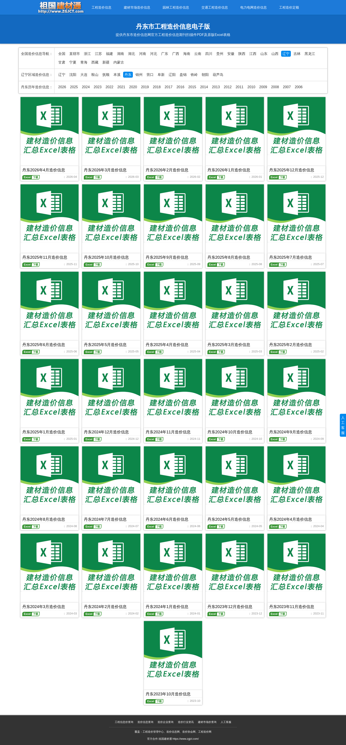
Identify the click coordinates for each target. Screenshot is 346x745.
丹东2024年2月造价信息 (105, 607)
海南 (186, 54)
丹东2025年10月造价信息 (106, 257)
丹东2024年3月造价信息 (43, 607)
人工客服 (226, 722)
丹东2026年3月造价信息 (105, 170)
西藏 (94, 62)
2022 (109, 87)
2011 (240, 87)
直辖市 (74, 54)
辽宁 (286, 54)
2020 (133, 87)
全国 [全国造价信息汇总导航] (61, 54)
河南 (142, 54)
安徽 (230, 54)
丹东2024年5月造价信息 (228, 519)
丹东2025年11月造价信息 (44, 257)
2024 (86, 87)
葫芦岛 (218, 75)
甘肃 (61, 62)
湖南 (120, 54)
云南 (197, 54)
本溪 (116, 75)
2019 (145, 87)
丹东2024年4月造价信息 (290, 519)
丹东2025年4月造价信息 (167, 345)
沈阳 (72, 75)
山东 (263, 54)
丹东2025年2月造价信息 (290, 345)
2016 (180, 87)
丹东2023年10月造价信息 (168, 694)
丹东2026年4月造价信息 (43, 170)
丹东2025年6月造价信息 (43, 345)
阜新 (161, 75)
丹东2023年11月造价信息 (291, 607)
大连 (83, 75)
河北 (153, 54)
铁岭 (194, 75)
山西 (274, 54)
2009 (263, 87)
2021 (121, 87)
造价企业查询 (165, 722)
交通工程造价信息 (214, 7)
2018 (157, 87)
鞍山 (94, 75)
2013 (216, 87)
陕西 (241, 54)
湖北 (131, 54)
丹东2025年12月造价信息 (291, 170)
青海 (83, 62)
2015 (192, 87)
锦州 (139, 75)
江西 (252, 54)
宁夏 (72, 62)
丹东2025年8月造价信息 (228, 257)
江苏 (98, 54)
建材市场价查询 (207, 722)
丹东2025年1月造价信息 (43, 432)
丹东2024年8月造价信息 (43, 519)
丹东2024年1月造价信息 (167, 607)
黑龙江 (310, 54)
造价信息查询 (145, 722)
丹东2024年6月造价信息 (167, 519)
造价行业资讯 (186, 722)
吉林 (297, 54)
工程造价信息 (101, 7)
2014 (204, 87)
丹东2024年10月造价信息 (229, 432)
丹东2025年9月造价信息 (167, 257)
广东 (164, 54)
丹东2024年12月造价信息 (106, 432)
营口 (150, 75)
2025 (74, 87)
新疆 (105, 62)
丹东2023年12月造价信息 (229, 607)
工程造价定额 (289, 7)
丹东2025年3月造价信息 (228, 345)
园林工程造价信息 (176, 7)
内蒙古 (118, 62)
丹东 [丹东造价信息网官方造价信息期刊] (128, 75)
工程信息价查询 (124, 722)
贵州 (219, 54)
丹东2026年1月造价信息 (228, 170)
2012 (228, 87)
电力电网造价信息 (253, 7)
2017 (169, 87)
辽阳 (172, 75)
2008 (275, 87)
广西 (175, 54)
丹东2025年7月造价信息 (290, 257)
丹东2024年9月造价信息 (290, 432)
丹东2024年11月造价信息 (168, 432)
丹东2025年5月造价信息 (105, 345)
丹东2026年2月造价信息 (167, 170)
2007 (287, 87)
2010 (251, 87)
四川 (208, 54)
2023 (98, 87)
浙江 (87, 54)
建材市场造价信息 (137, 7)
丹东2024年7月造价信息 (105, 519)
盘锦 (183, 75)
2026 (62, 87)
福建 (109, 54)
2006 (299, 87)
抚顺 (105, 75)
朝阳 (205, 75)
